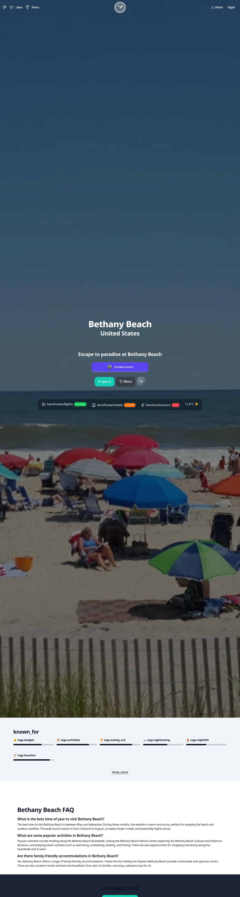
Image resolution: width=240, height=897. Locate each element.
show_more (120, 772)
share (217, 7)
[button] (4, 7)
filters (125, 381)
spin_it (104, 381)
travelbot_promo (123, 366)
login (231, 7)
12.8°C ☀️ (191, 404)
